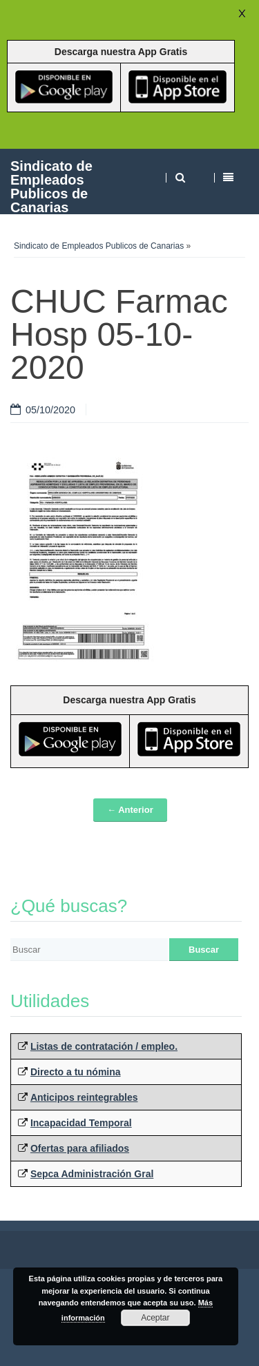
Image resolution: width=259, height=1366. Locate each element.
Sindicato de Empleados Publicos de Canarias (51, 186)
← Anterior (130, 810)
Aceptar (155, 1318)
